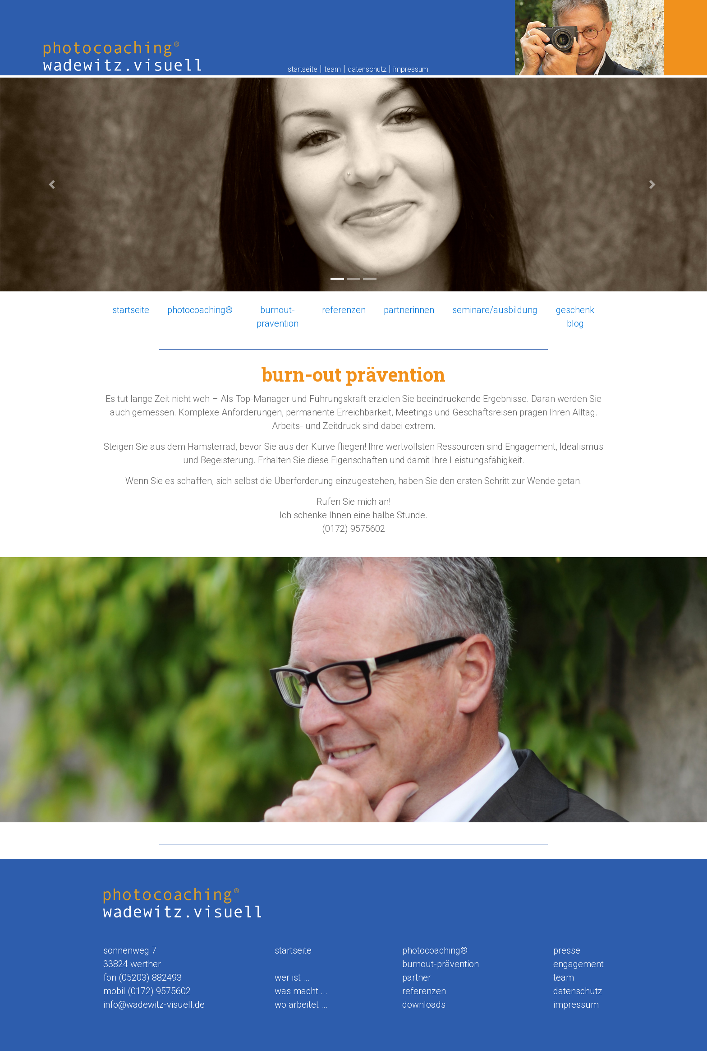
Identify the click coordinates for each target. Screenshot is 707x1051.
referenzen (344, 309)
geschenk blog (575, 316)
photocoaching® (200, 309)
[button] (53, 184)
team (332, 69)
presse (566, 950)
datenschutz (367, 69)
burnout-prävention (277, 316)
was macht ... (301, 991)
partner (416, 977)
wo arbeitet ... (301, 1004)
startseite (302, 69)
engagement (578, 964)
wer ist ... (292, 977)
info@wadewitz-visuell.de (154, 1004)
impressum (410, 69)
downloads (423, 1004)
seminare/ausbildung (494, 309)
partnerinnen (409, 309)
